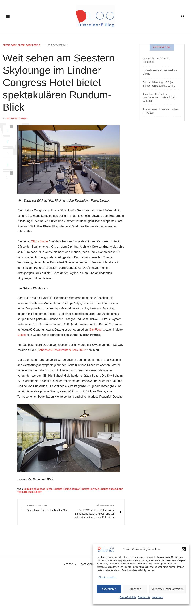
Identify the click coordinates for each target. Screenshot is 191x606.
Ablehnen (135, 588)
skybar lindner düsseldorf (106, 489)
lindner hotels (62, 489)
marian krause (81, 489)
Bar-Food (95, 329)
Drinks (21, 334)
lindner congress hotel (38, 489)
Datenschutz (144, 597)
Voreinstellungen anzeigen (167, 588)
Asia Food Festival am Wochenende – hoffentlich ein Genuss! (160, 97)
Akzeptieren (109, 588)
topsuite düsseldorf (29, 492)
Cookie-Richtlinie (128, 597)
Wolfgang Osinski (17, 118)
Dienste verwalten (107, 577)
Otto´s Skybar (40, 241)
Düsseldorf (10, 45)
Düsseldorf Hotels (29, 45)
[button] (184, 549)
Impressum (157, 597)
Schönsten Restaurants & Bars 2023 (61, 350)
